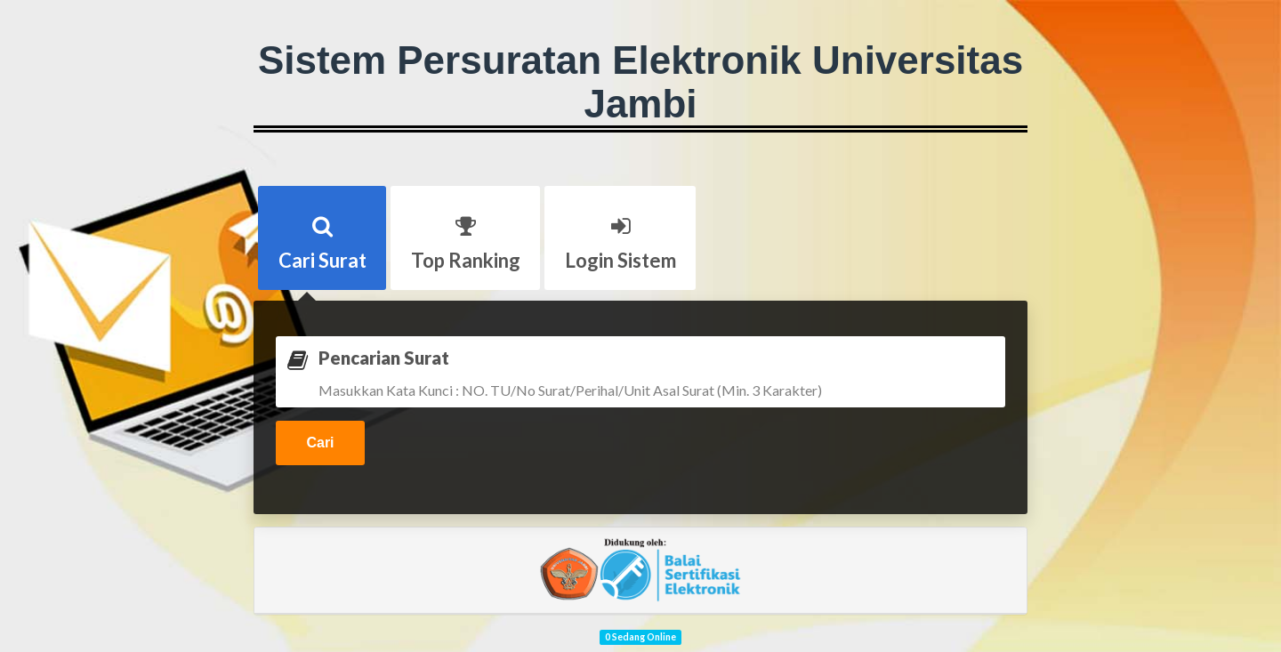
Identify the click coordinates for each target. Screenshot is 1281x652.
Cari (320, 442)
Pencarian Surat (383, 357)
